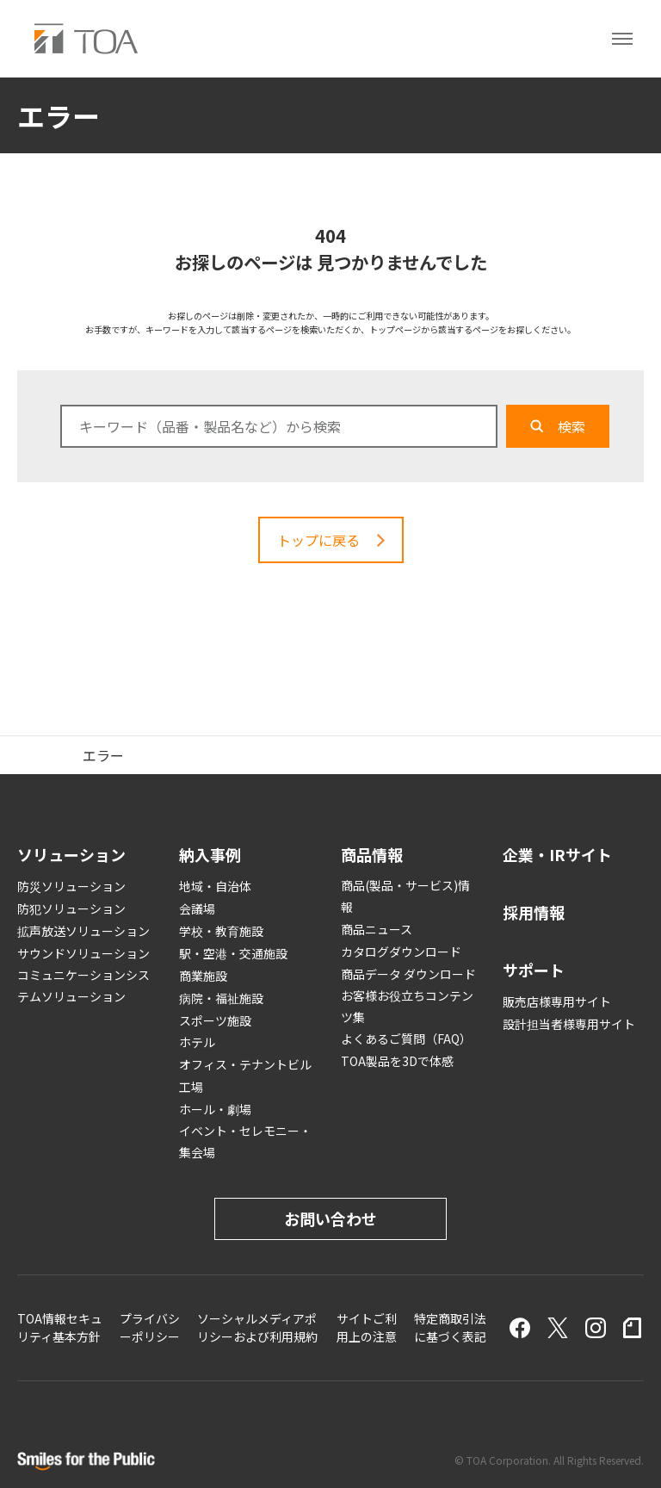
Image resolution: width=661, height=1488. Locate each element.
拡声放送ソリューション (83, 930)
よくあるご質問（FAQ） (406, 1038)
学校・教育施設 (221, 930)
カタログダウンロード (401, 951)
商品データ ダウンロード (408, 974)
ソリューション (71, 854)
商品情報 (372, 854)
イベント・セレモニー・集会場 (245, 1141)
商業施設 (203, 975)
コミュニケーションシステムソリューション (83, 985)
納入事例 (210, 854)
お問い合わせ (330, 1218)
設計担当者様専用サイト (569, 1023)
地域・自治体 (215, 886)
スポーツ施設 (215, 1020)
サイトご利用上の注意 (367, 1327)
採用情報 (534, 912)
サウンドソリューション (83, 953)
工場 (191, 1086)
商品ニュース (376, 929)
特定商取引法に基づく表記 (450, 1327)
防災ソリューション (71, 886)
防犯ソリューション (71, 908)
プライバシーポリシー (150, 1327)
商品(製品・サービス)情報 (405, 896)
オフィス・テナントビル (245, 1064)
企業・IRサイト (557, 854)
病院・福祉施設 (221, 998)
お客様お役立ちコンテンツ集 (407, 1006)
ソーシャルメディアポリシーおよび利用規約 (257, 1327)
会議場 (197, 908)
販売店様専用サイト (557, 1001)
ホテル (197, 1042)
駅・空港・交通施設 (233, 953)
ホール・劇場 (215, 1109)
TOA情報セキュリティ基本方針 (59, 1327)
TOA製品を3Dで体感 (397, 1061)
